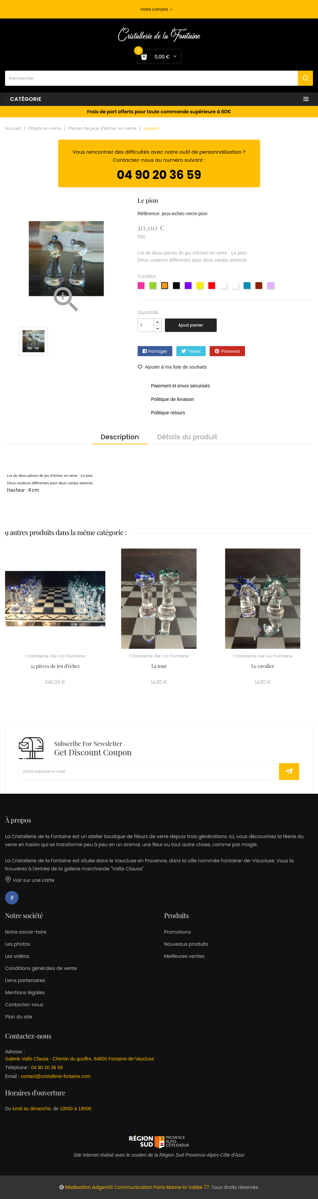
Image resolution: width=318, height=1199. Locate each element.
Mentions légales (25, 992)
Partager (157, 351)
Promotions (177, 932)
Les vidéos (17, 956)
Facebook (12, 897)
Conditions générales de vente (41, 968)
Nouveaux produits (186, 944)
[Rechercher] (159, 78)
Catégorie (25, 99)
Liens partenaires (25, 980)
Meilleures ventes (184, 956)
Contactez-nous (24, 1004)
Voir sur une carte (29, 880)
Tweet (194, 351)
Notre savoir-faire (25, 932)
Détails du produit (187, 437)
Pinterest (230, 351)
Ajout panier (190, 325)
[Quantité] (146, 325)
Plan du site (18, 1016)
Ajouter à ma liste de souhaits (172, 367)
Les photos (17, 944)
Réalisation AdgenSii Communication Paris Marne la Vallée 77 (137, 1187)
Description (120, 437)
